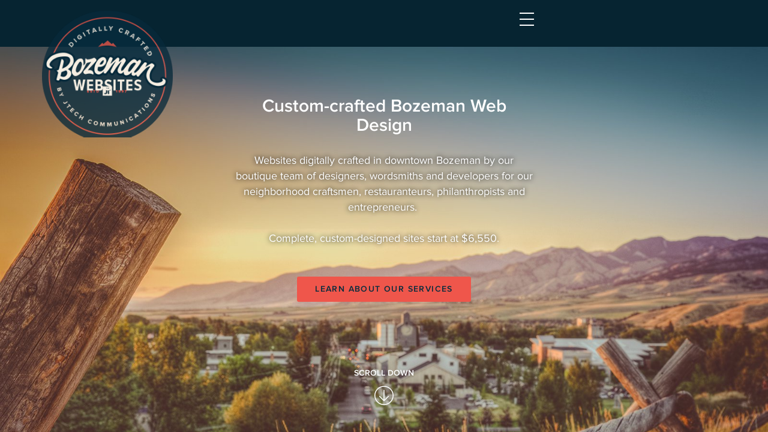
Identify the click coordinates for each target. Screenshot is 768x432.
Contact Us (634, 29)
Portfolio (490, 29)
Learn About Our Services (384, 394)
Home (365, 29)
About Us (560, 29)
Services (420, 29)
